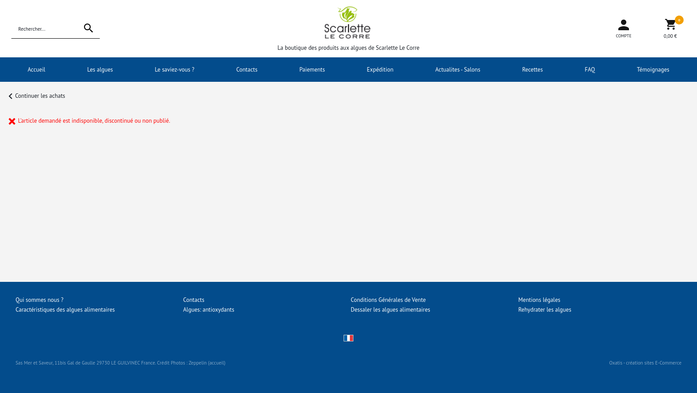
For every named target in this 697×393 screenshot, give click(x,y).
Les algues (100, 69)
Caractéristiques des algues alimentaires (65, 309)
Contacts (247, 69)
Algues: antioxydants (208, 309)
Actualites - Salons (457, 69)
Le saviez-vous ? (174, 69)
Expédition (380, 69)
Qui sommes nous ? (40, 300)
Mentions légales (539, 300)
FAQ (590, 69)
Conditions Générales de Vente (388, 300)
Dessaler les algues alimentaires (390, 309)
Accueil (36, 69)
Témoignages (653, 69)
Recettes (532, 69)
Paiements (312, 69)
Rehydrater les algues (544, 309)
